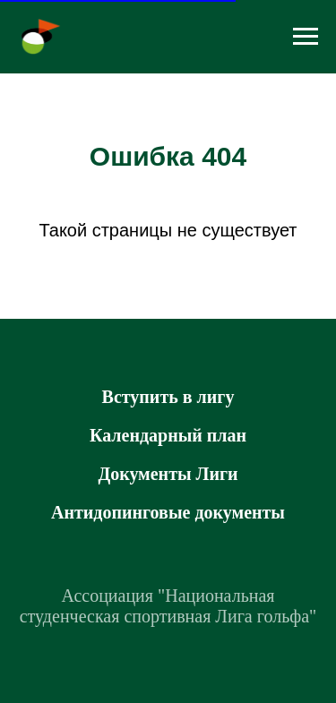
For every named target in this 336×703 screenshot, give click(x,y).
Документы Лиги (167, 474)
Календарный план (168, 435)
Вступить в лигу (168, 397)
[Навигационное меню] (305, 37)
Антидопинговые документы (168, 512)
